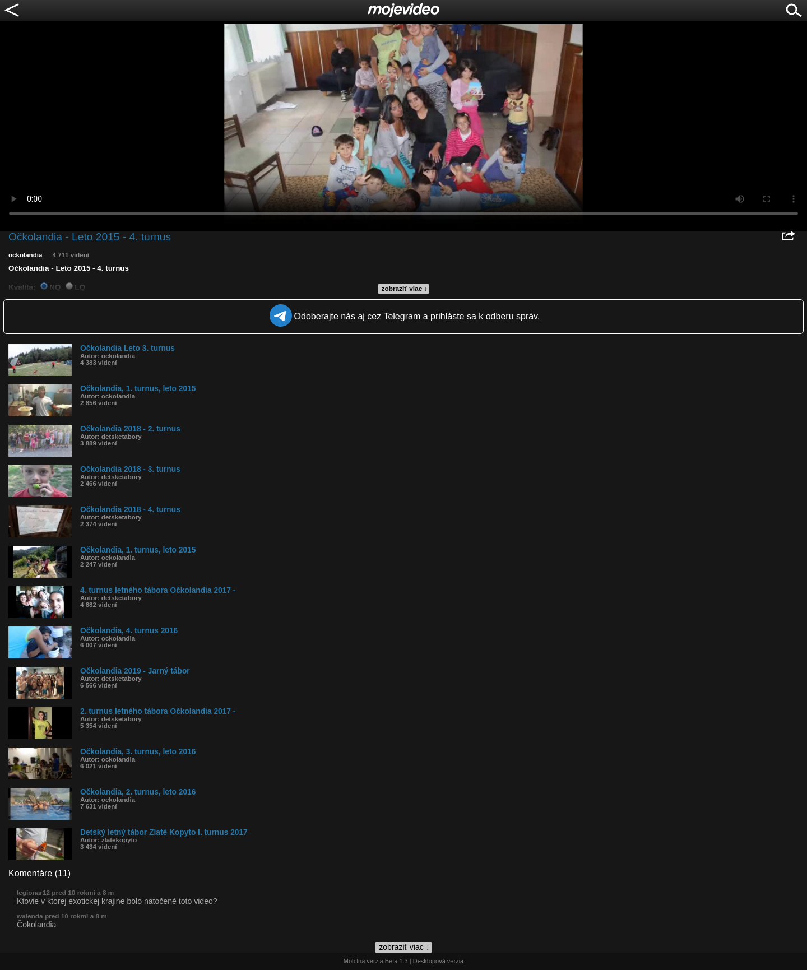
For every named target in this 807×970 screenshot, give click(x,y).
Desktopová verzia (438, 961)
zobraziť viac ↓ (405, 289)
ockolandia (25, 255)
